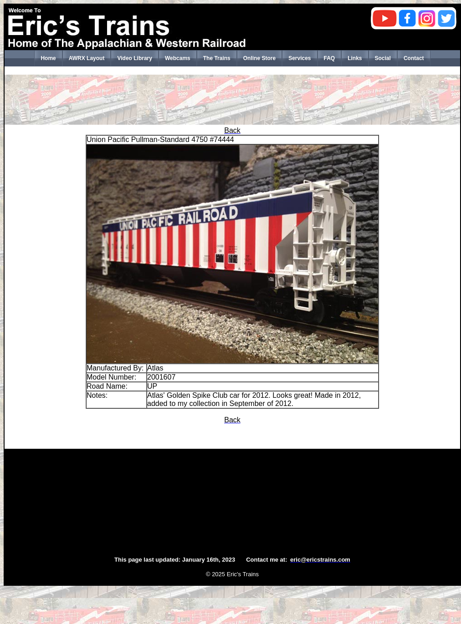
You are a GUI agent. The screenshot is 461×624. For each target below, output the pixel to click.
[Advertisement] (232, 99)
